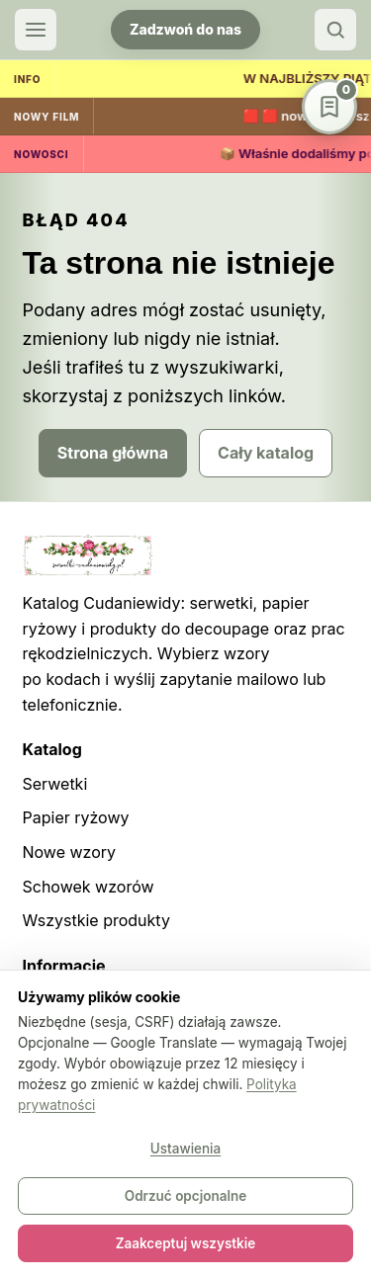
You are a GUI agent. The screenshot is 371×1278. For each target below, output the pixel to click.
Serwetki (55, 784)
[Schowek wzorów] (329, 106)
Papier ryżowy (76, 817)
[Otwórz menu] (35, 29)
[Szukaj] (335, 29)
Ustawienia (185, 1148)
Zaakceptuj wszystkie (186, 1243)
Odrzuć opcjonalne (185, 1196)
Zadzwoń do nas (185, 29)
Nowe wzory (70, 852)
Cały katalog (266, 453)
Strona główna (112, 453)
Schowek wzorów (88, 886)
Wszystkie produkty (96, 920)
